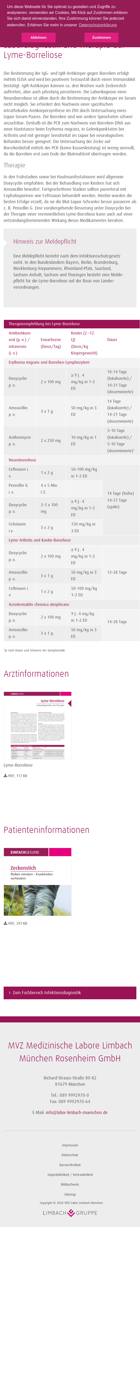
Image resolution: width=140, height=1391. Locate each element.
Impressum (70, 1145)
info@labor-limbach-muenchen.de (76, 1112)
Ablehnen (39, 37)
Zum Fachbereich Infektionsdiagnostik (47, 992)
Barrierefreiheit (70, 1165)
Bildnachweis (70, 1184)
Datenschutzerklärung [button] (98, 25)
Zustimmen (101, 37)
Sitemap (70, 1194)
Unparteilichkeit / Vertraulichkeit (70, 1175)
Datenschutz (70, 1155)
